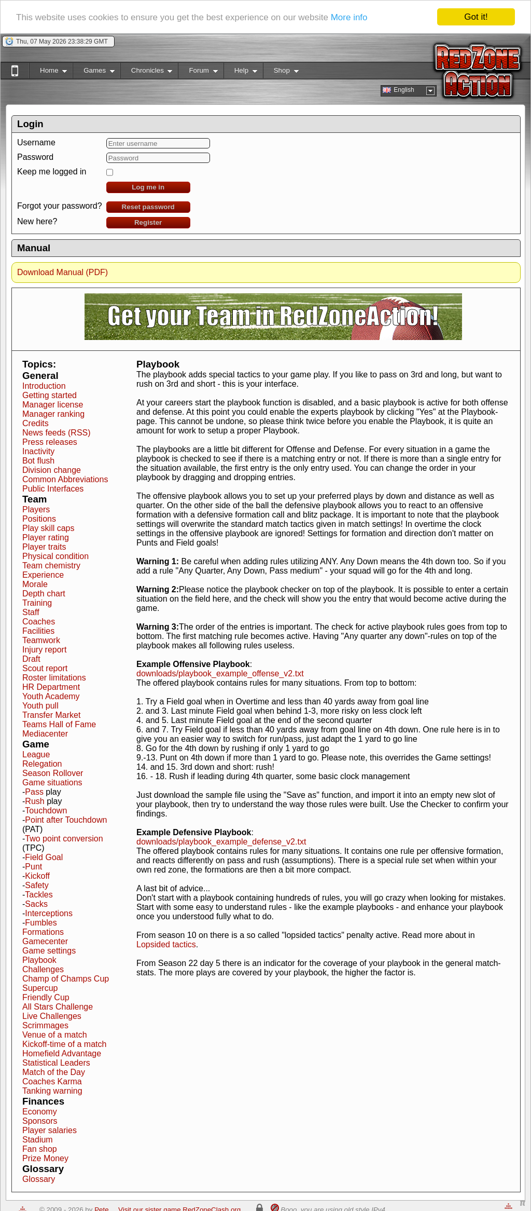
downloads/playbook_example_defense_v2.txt (221, 841)
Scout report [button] (44, 668)
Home (48, 72)
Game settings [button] (49, 950)
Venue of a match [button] (54, 1034)
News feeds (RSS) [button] (56, 432)
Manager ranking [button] (53, 414)
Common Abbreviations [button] (65, 479)
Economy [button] (39, 1111)
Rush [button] (34, 801)
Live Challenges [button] (51, 1016)
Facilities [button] (38, 631)
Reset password (148, 207)
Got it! (475, 17)
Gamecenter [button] (45, 941)
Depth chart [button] (43, 593)
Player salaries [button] (49, 1130)
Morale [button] (35, 584)
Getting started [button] (49, 395)
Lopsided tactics (166, 944)
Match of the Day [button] (53, 1072)
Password (35, 157)
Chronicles (146, 72)
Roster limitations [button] (54, 677)
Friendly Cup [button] (45, 997)
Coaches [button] (38, 621)
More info (349, 17)
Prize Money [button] (45, 1158)
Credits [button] (35, 423)
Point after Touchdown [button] (66, 819)
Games (94, 72)
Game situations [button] (52, 782)
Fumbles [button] (41, 922)
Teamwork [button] (41, 640)
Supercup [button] (40, 988)
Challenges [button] (43, 969)
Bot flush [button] (38, 460)
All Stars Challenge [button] (57, 1006)
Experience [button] (43, 574)
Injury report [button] (44, 649)
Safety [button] (36, 885)
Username (36, 142)
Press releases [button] (49, 442)
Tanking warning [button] (52, 1090)
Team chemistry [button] (51, 565)
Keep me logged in (51, 171)
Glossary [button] (38, 1179)
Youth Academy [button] (51, 696)
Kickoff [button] (37, 876)
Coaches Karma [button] (52, 1081)
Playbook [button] (39, 960)
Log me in (148, 187)
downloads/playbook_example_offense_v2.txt (220, 673)
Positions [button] (39, 518)
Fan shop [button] (39, 1149)
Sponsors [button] (40, 1121)
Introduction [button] (44, 386)
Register (148, 222)
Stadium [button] (37, 1139)
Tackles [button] (38, 894)
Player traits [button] (44, 546)
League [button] (36, 754)
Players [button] (36, 509)
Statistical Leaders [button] (56, 1062)
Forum (197, 72)
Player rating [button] (45, 537)
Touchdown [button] (46, 810)
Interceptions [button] (49, 913)
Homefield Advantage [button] (61, 1053)
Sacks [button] (36, 904)
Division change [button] (51, 470)
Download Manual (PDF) (62, 272)
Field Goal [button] (44, 857)
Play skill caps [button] (48, 528)
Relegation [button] (42, 763)
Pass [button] (34, 791)
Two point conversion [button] (64, 838)
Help (240, 72)
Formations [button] (43, 932)
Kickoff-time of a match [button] (64, 1044)
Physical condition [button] (55, 556)
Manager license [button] (52, 404)
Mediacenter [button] (45, 733)
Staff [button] (30, 612)
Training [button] (37, 602)
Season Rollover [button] (52, 773)
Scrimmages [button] (45, 1025)
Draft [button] (31, 659)
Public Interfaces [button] (52, 488)
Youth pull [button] (40, 705)
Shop (281, 72)
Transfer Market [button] (51, 715)
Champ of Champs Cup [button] (65, 978)
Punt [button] (33, 866)
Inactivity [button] (38, 451)
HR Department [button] (51, 687)
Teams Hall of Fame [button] (59, 724)
